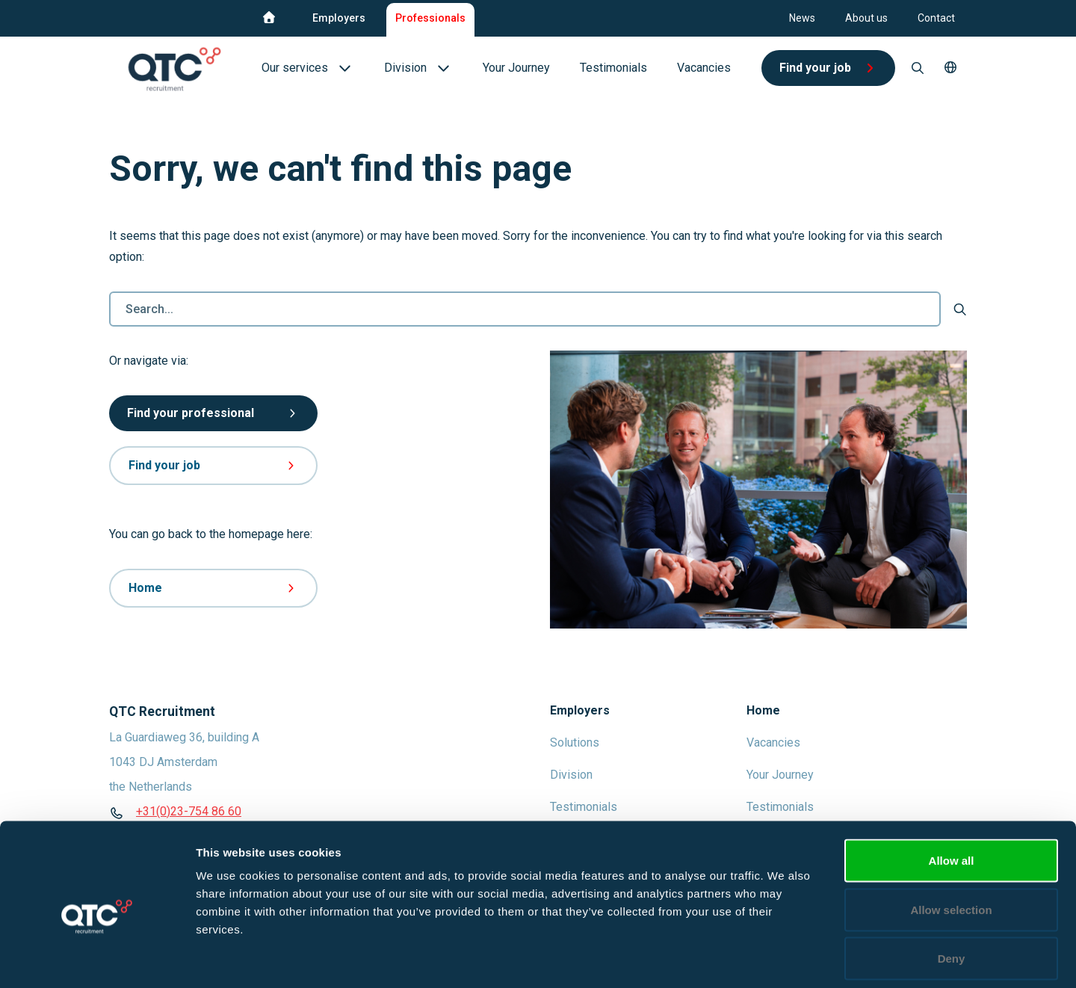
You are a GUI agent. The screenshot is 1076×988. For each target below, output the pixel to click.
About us (866, 18)
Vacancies (773, 742)
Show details (784, 958)
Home (213, 588)
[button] (950, 68)
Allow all (951, 791)
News (802, 18)
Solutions (574, 742)
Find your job (213, 465)
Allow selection (951, 841)
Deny (951, 889)
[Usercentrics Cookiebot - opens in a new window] (96, 959)
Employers (338, 18)
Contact (936, 18)
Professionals (430, 18)
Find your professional (213, 413)
